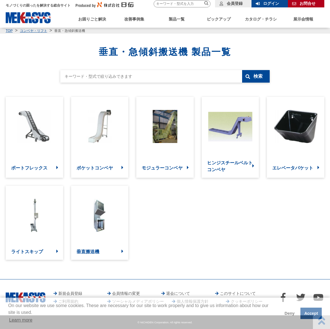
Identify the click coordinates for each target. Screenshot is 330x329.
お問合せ (307, 3)
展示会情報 (303, 19)
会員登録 (235, 3)
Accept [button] (311, 313)
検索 (258, 76)
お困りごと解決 (92, 19)
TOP (9, 31)
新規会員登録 (70, 293)
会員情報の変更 (126, 293)
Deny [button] (289, 313)
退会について (178, 293)
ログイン (271, 3)
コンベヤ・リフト (33, 31)
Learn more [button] (20, 320)
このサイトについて (238, 293)
